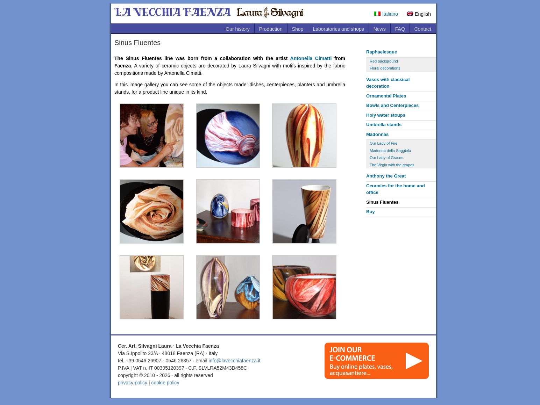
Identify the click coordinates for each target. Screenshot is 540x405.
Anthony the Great (386, 176)
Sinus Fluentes (382, 202)
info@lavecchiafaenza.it (235, 360)
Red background (384, 61)
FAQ (400, 29)
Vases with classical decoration (388, 83)
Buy (370, 211)
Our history (237, 29)
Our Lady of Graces (386, 158)
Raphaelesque (381, 52)
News (380, 29)
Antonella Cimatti (311, 58)
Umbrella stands (384, 124)
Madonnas (377, 134)
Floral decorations (385, 68)
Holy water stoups (385, 115)
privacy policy (132, 382)
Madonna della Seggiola (390, 151)
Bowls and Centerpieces (392, 105)
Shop (298, 29)
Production (271, 29)
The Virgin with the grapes (392, 165)
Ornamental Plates (386, 96)
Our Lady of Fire (383, 143)
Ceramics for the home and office (395, 189)
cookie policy (165, 382)
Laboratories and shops (338, 29)
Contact (422, 29)
